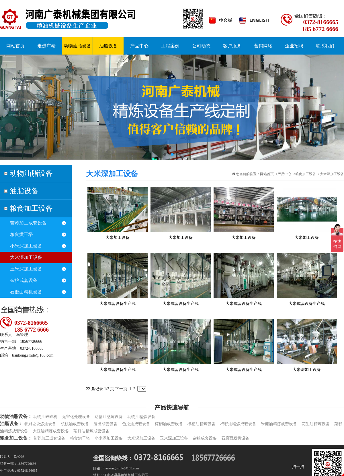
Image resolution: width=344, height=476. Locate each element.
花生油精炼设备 (316, 424)
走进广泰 (46, 45)
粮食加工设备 (31, 208)
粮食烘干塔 (21, 234)
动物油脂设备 (31, 173)
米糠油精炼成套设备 (279, 424)
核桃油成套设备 (75, 424)
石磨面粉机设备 (26, 291)
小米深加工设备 (26, 245)
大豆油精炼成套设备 (51, 431)
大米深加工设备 (26, 257)
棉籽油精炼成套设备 (238, 424)
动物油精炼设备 (141, 417)
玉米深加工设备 (26, 268)
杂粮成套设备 (24, 280)
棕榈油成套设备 (169, 424)
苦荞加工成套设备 (28, 222)
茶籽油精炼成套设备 (91, 431)
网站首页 (267, 174)
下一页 (121, 389)
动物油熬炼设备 (109, 417)
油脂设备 (24, 191)
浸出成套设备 (105, 424)
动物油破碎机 (45, 417)
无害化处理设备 (76, 417)
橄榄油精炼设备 (201, 424)
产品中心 (284, 174)
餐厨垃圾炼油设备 (40, 424)
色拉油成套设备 (136, 424)
